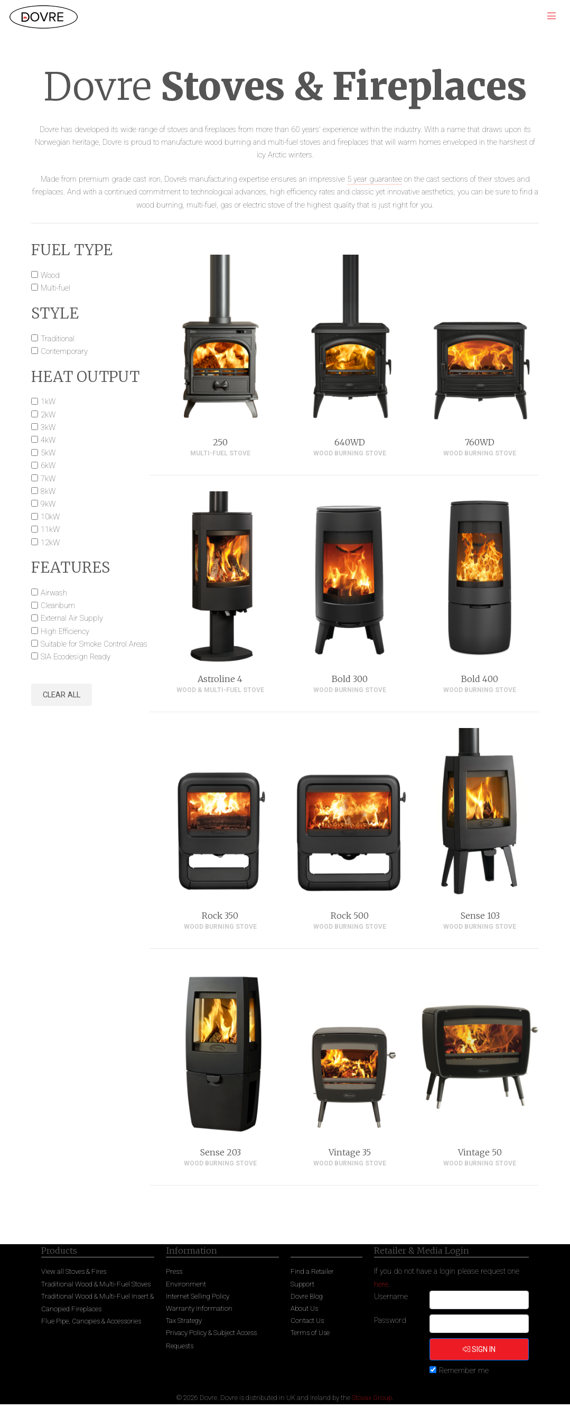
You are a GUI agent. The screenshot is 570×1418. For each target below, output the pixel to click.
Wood (50, 275)
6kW (48, 465)
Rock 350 (220, 915)
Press (174, 1271)
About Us (304, 1308)
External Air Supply (72, 618)
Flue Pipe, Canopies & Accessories (91, 1321)
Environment (186, 1284)
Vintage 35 (350, 1152)
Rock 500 (350, 915)
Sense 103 (480, 915)
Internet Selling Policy (197, 1296)
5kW (48, 453)
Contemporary (64, 351)
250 (220, 442)
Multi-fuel (55, 288)
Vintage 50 (480, 1152)
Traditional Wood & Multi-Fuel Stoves (96, 1284)
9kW (48, 504)
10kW (50, 516)
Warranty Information (199, 1308)
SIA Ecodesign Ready (75, 656)
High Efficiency (65, 631)
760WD (479, 442)
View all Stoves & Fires (73, 1271)
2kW (48, 414)
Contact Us (307, 1320)
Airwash (54, 593)
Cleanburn (58, 605)
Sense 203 (220, 1152)
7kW (48, 478)
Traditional (57, 338)
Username (391, 1296)
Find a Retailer (312, 1271)
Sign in (479, 1349)
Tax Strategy (184, 1320)
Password (390, 1320)
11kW (50, 529)
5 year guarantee (374, 179)
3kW (48, 427)
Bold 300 (350, 679)
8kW (48, 491)
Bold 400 (479, 679)
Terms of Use (310, 1333)
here (381, 1284)
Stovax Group (372, 1398)
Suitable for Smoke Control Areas (94, 644)
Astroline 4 (220, 679)
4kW (48, 440)
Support (302, 1284)
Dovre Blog (307, 1296)
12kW (50, 542)
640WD (349, 442)
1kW (48, 401)
